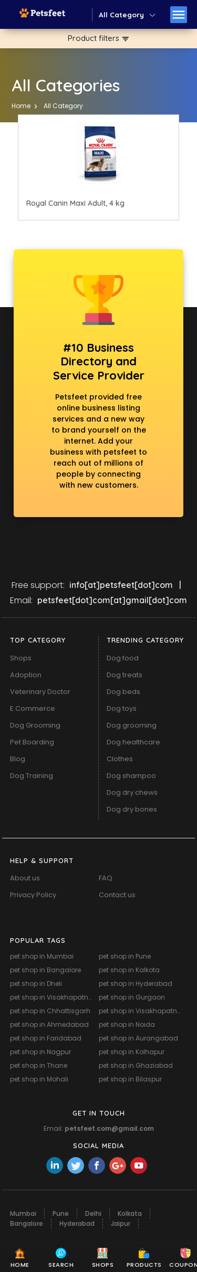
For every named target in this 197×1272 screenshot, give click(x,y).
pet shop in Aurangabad (138, 1038)
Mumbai (23, 1213)
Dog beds (123, 692)
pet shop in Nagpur (40, 1051)
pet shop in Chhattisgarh (50, 1010)
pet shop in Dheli (36, 983)
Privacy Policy (33, 895)
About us (25, 878)
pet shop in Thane (38, 1065)
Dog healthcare (133, 742)
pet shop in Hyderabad (135, 983)
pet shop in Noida (127, 1024)
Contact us (117, 895)
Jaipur (120, 1223)
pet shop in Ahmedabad (49, 1024)
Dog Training (31, 776)
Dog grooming (132, 725)
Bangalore (26, 1223)
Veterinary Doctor (40, 692)
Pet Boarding (32, 742)
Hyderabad (77, 1223)
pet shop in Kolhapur (131, 1051)
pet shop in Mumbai (42, 956)
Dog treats (124, 675)
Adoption (26, 675)
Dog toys (122, 708)
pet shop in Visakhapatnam (53, 997)
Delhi (93, 1213)
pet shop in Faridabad (45, 1038)
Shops (21, 658)
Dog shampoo (131, 776)
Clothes (120, 759)
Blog (17, 759)
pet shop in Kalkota (129, 969)
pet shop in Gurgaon (132, 997)
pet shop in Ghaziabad (136, 1065)
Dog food (123, 658)
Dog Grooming (35, 725)
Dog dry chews (132, 792)
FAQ (105, 878)
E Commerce (32, 708)
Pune (61, 1213)
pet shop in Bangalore (45, 969)
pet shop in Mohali (39, 1079)
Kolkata (130, 1213)
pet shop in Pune (125, 956)
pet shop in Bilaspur (130, 1079)
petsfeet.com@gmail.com (109, 1128)
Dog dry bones (132, 809)
